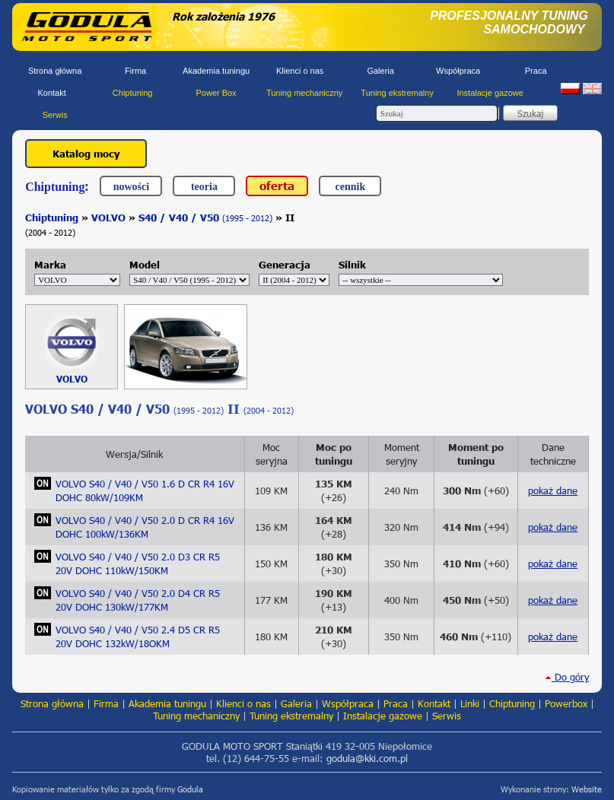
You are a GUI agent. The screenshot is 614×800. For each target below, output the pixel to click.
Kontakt (51, 92)
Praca (536, 70)
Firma (135, 70)
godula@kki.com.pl (367, 758)
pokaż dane (552, 490)
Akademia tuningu (216, 70)
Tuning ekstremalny (397, 92)
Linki (469, 703)
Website (586, 789)
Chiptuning (133, 92)
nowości (131, 186)
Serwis (55, 114)
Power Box (216, 92)
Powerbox (566, 703)
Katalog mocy (85, 154)
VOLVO (108, 217)
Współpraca (458, 70)
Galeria (380, 70)
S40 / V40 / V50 (205, 217)
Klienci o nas (299, 70)
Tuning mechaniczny (304, 92)
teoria (204, 186)
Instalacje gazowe (490, 92)
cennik (351, 186)
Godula (190, 789)
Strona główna (54, 70)
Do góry (567, 677)
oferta (276, 185)
